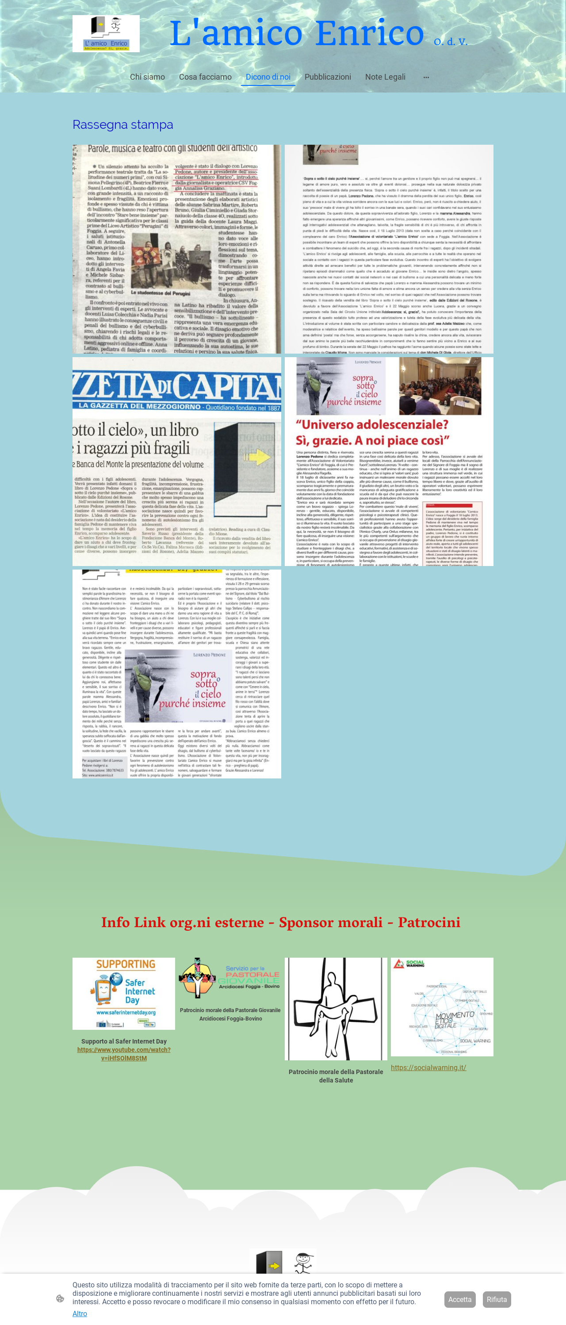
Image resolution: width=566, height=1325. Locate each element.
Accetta (460, 1299)
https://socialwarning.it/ (429, 1067)
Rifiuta (497, 1299)
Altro (80, 1314)
